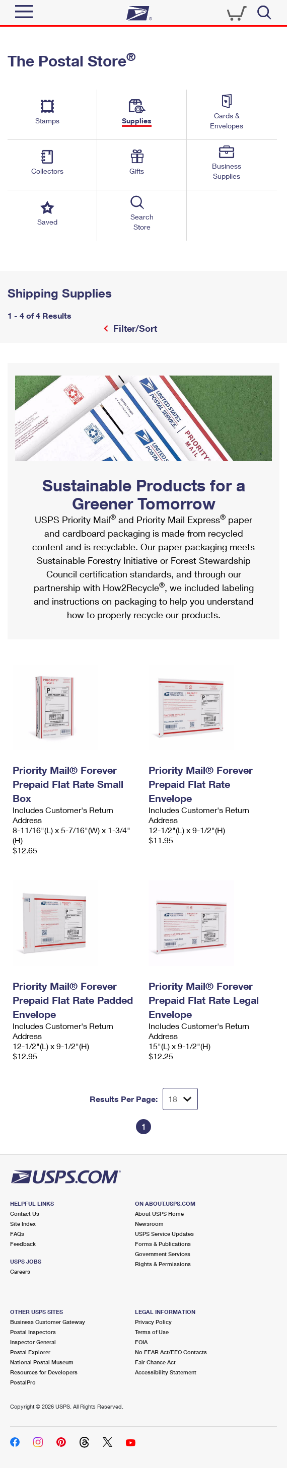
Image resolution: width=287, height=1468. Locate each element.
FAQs (17, 1233)
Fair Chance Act (155, 1362)
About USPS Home (159, 1213)
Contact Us (24, 1213)
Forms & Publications (163, 1243)
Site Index (23, 1223)
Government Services (162, 1254)
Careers (20, 1271)
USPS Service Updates (164, 1233)
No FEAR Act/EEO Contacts (171, 1352)
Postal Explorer (30, 1352)
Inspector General (33, 1342)
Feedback (23, 1243)
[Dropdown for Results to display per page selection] (180, 1099)
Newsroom (149, 1223)
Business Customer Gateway (47, 1321)
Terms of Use (152, 1332)
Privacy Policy (153, 1321)
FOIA (141, 1342)
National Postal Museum (42, 1362)
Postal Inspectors (33, 1332)
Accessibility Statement (165, 1372)
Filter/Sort (134, 328)
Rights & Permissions (163, 1264)
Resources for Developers (44, 1372)
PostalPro (23, 1382)
